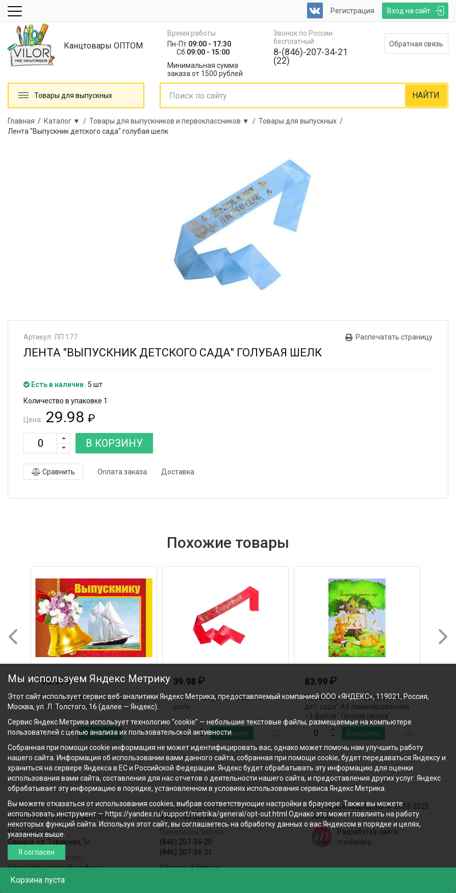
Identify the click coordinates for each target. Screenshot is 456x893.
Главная (21, 121)
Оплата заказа (122, 472)
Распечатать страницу (394, 337)
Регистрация (352, 11)
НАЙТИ (426, 95)
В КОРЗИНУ (114, 443)
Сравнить (53, 472)
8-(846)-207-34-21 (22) (310, 56)
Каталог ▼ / (66, 121)
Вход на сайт (408, 11)
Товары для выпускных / (302, 121)
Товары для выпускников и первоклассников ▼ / (174, 121)
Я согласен (36, 852)
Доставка (177, 472)
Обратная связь (416, 44)
